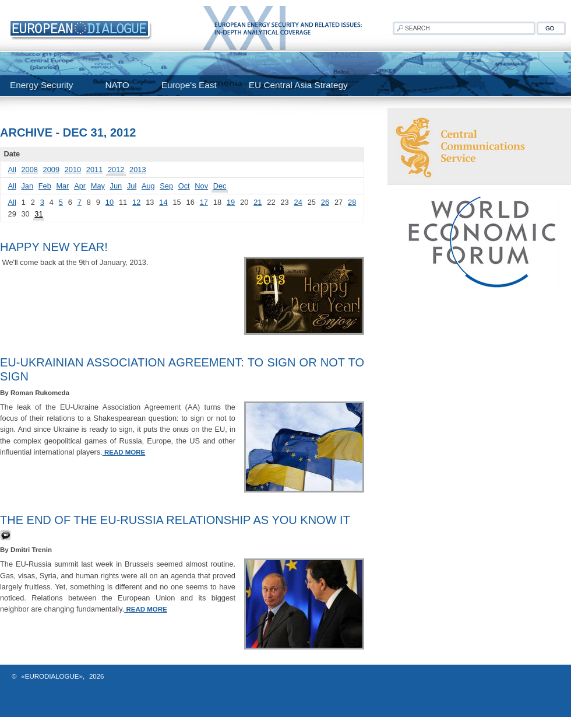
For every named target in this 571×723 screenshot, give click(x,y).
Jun (116, 185)
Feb (44, 185)
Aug (148, 185)
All (12, 169)
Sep (166, 185)
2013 (137, 169)
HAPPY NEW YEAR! (54, 246)
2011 (94, 169)
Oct (184, 185)
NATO (117, 85)
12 (136, 202)
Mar (62, 185)
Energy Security (41, 85)
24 (298, 202)
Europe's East (189, 85)
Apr (80, 185)
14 (163, 202)
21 (257, 202)
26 (325, 202)
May (98, 185)
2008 (29, 169)
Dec (220, 185)
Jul (131, 185)
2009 (51, 169)
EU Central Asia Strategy (298, 85)
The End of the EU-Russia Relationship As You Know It (175, 520)
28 (352, 202)
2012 (116, 169)
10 (109, 202)
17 (204, 202)
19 (231, 202)
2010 (73, 169)
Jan (27, 185)
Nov (201, 185)
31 (38, 213)
